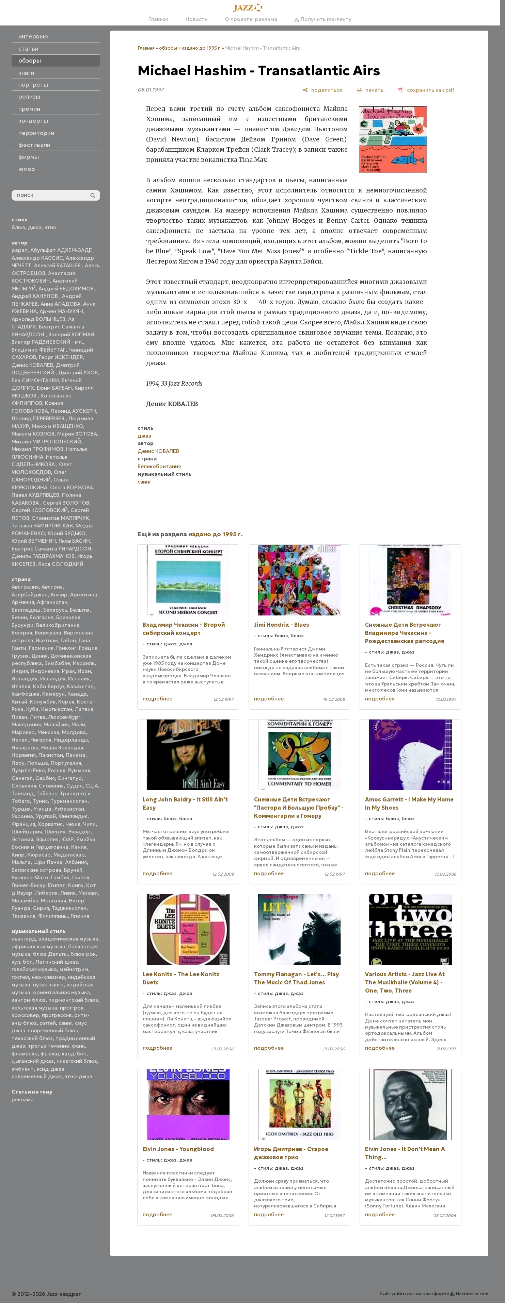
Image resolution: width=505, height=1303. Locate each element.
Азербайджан (30, 594)
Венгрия (22, 632)
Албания (76, 862)
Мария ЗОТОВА (77, 433)
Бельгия (80, 610)
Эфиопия (47, 839)
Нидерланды (71, 740)
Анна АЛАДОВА (60, 304)
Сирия (41, 908)
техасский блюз (32, 1038)
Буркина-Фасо (30, 877)
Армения (23, 602)
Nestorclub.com (472, 1293)
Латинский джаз (56, 962)
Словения (51, 785)
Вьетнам (47, 640)
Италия (21, 686)
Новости (197, 19)
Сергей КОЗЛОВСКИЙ (40, 510)
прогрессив (57, 1015)
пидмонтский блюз (73, 1000)
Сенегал (22, 778)
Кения (78, 847)
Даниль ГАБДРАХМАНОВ (43, 556)
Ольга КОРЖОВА (71, 487)
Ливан (19, 717)
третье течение (48, 1046)
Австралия (25, 586)
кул (16, 962)
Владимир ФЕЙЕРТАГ (39, 349)
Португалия (66, 763)
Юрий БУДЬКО (66, 533)
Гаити (19, 648)
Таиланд (23, 793)
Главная (158, 19)
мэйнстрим (74, 969)
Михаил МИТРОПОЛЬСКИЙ (46, 441)
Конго (75, 885)
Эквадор (79, 831)
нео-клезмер (48, 977)
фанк (78, 1046)
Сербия (45, 778)
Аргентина (83, 594)
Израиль (84, 663)
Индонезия (45, 671)
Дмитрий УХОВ (78, 372)
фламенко (25, 1053)
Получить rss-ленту (322, 19)
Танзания (23, 916)
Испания (79, 678)
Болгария (41, 617)
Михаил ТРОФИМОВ (37, 449)
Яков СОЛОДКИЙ (60, 564)
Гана (84, 640)
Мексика (48, 732)
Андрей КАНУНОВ (35, 296)
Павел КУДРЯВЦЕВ (35, 495)
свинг (65, 1023)
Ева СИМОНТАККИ (35, 380)
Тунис (40, 801)
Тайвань (46, 793)
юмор (26, 169)
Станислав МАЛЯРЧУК (60, 518)
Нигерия (40, 740)
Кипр (18, 854)
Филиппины (53, 916)
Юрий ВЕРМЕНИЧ (34, 541)
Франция (23, 824)
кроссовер (25, 1015)
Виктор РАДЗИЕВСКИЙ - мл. (47, 342)
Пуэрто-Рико (28, 770)
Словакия (24, 785)
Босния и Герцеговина (40, 847)
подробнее (157, 698)
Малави (88, 893)
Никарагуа (25, 747)
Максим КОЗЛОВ (33, 433)
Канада (77, 694)
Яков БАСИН (74, 541)
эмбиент (23, 1069)
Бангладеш (26, 610)
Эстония (22, 839)
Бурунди (22, 625)
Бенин (19, 617)
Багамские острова (36, 870)
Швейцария (27, 831)
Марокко (23, 732)
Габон (68, 640)
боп (28, 962)
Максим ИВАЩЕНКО (57, 426)
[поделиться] (322, 90)
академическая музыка (68, 938)
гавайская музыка (34, 969)
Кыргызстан (56, 709)
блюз (18, 227)
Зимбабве (57, 663)
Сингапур (70, 778)
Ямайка (85, 839)
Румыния (79, 770)
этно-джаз (78, 1076)
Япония (79, 916)
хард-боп (74, 1053)
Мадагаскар (69, 854)
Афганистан (52, 602)
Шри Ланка (47, 862)
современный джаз (37, 1076)
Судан (74, 785)
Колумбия (43, 701)
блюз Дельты (50, 954)
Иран (84, 671)
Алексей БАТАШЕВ (58, 265)
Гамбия (60, 877)
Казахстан (80, 686)
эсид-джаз (50, 1069)
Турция (21, 809)
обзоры (168, 48)
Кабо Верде (48, 686)
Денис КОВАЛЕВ (32, 365)
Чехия (72, 824)
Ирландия (24, 678)
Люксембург (64, 717)
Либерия (46, 893)
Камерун (53, 694)
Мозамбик (25, 900)
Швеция (55, 831)
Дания (39, 656)
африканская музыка (38, 946)
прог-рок (71, 1007)
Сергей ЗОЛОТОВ (66, 503)
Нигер (76, 900)
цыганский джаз (33, 1061)
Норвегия (24, 755)
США (91, 785)
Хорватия (50, 824)
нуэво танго (48, 984)
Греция (88, 648)
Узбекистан (69, 809)
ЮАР (67, 839)
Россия (56, 770)
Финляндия (73, 816)
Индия (20, 671)
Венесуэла (48, 632)
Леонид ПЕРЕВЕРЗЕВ (39, 418)
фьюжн (50, 1053)
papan (20, 250)
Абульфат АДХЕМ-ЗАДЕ (61, 250)
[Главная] (250, 8)
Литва (38, 717)
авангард (24, 938)
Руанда (21, 908)
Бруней (73, 870)
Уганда (42, 809)
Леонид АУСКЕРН (73, 411)
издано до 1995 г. (201, 48)
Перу (18, 763)
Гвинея (80, 877)
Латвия (84, 709)
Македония (26, 724)
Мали (78, 724)
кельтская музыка (34, 1007)
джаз (35, 227)
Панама (75, 755)
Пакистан (50, 755)
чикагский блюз (77, 1061)
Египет (56, 885)
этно (50, 227)
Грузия (20, 656)
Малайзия (56, 724)
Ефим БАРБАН (54, 388)
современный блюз (53, 1030)
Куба (32, 709)
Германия (41, 648)
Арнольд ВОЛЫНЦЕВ (38, 319)
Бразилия (68, 617)
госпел (20, 977)
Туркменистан (69, 801)
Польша (37, 763)
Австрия (52, 586)
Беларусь (55, 610)
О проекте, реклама (251, 19)
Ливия (68, 893)
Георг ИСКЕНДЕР (61, 357)
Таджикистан (69, 908)
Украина (22, 816)
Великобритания (57, 625)
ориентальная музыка (61, 992)
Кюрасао (39, 854)
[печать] (370, 90)
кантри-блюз (29, 1000)
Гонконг (66, 648)
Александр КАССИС (37, 258)
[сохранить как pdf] (426, 90)
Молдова (74, 732)
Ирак (68, 671)
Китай (19, 701)
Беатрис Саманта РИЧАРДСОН (51, 548)
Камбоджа (26, 694)
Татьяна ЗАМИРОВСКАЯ (42, 525)
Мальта (21, 862)
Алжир (58, 594)
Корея (66, 701)
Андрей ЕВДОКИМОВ (66, 288)
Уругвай (46, 816)
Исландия (52, 678)
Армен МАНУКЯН (61, 311)
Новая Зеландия (62, 747)
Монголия (53, 900)
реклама (23, 1099)
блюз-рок (83, 954)
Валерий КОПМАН (71, 334)
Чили (89, 824)
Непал (20, 740)
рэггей (48, 1023)
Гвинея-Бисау (28, 885)
